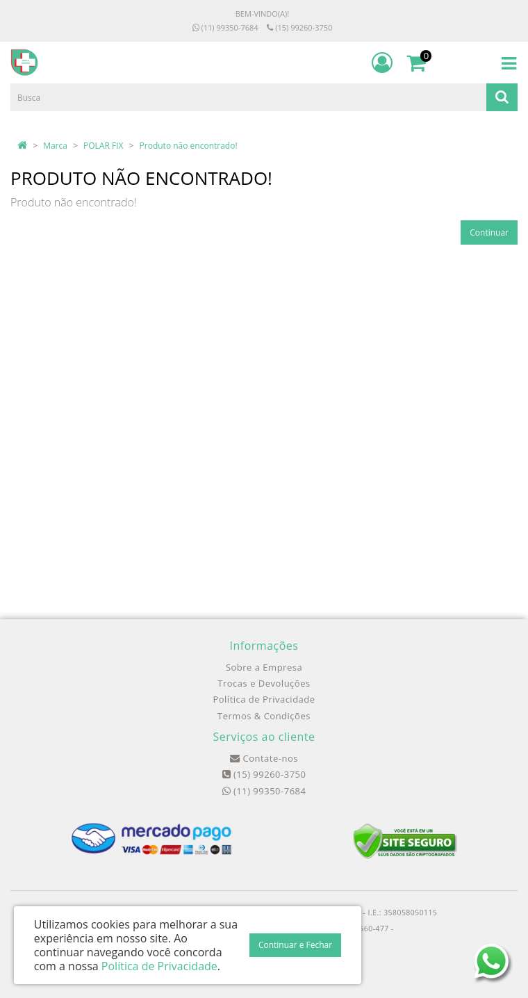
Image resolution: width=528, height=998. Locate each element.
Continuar (489, 232)
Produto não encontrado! (189, 146)
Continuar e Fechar (295, 945)
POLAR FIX (103, 146)
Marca (55, 146)
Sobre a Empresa (264, 667)
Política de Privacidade (264, 699)
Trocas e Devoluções (263, 683)
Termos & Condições (264, 716)
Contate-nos (264, 758)
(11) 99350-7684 (225, 27)
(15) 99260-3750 (299, 27)
